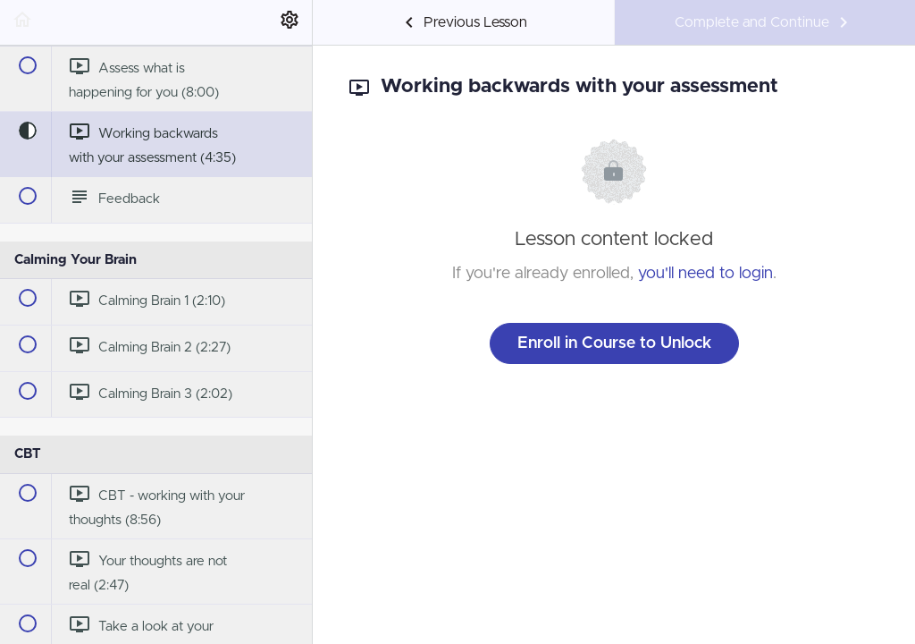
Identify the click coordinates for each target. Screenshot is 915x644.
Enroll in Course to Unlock (614, 343)
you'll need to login (705, 274)
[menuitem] (289, 22)
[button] (22, 22)
